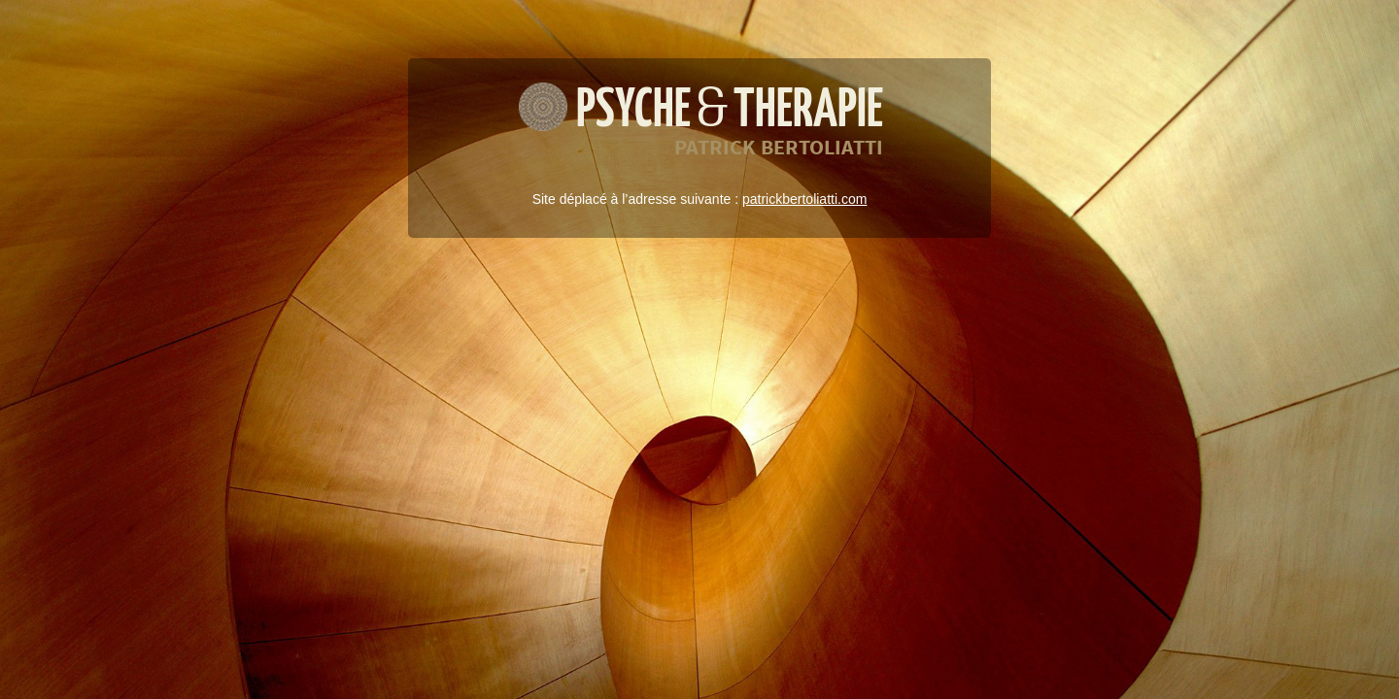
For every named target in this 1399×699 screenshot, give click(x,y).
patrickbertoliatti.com (804, 199)
